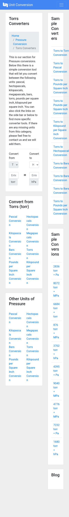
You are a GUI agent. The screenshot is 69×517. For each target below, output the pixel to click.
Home (15, 35)
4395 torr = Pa (56, 371)
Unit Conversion (18, 4)
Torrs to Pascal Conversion (60, 67)
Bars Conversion (15, 254)
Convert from (14, 156)
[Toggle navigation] (61, 4)
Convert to (34, 156)
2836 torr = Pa (56, 270)
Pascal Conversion (15, 221)
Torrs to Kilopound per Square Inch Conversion (60, 130)
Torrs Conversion (32, 254)
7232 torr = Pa (56, 429)
